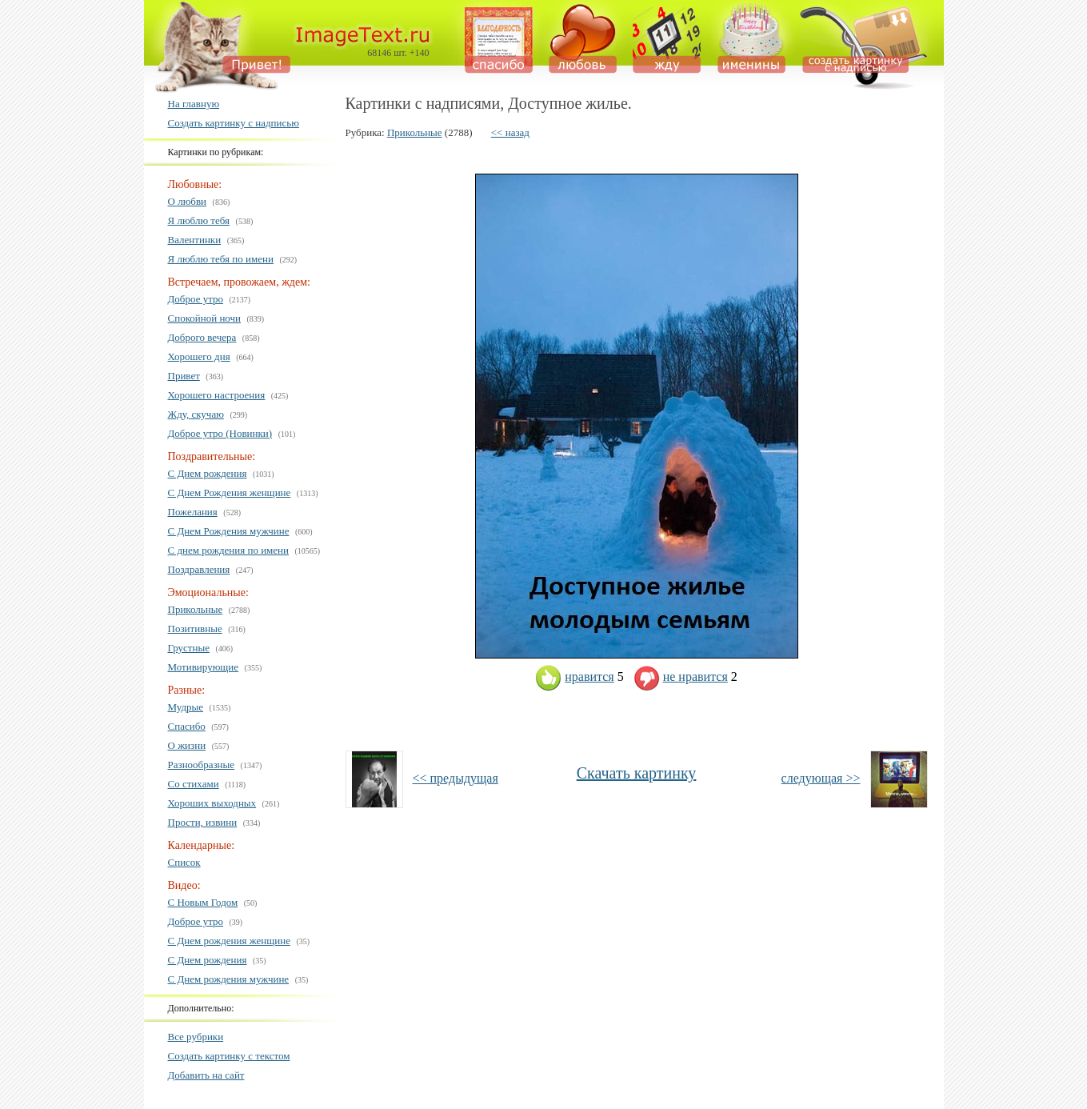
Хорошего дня (199, 356)
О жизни (187, 745)
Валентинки (195, 240)
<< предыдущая (455, 778)
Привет (184, 376)
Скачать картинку (637, 773)
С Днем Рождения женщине (229, 492)
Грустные (189, 648)
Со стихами (193, 784)
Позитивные (195, 629)
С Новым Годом (203, 902)
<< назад (510, 132)
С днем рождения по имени (229, 550)
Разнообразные (201, 765)
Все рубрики (196, 1037)
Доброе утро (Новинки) (220, 433)
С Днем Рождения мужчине (229, 531)
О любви (187, 201)
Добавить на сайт (206, 1075)
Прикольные (195, 609)
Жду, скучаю (196, 414)
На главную (194, 104)
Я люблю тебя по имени (221, 259)
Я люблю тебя (199, 220)
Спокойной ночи (205, 318)
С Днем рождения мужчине (229, 979)
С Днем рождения (207, 473)
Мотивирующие (203, 667)
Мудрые (186, 707)
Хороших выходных (212, 803)
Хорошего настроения (217, 395)
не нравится (680, 676)
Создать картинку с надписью (233, 123)
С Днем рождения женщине (229, 941)
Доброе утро (196, 299)
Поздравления (199, 569)
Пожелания (193, 512)
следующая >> (821, 778)
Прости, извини (203, 822)
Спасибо (187, 726)
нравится (574, 676)
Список (184, 862)
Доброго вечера (202, 337)
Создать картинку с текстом (229, 1056)
